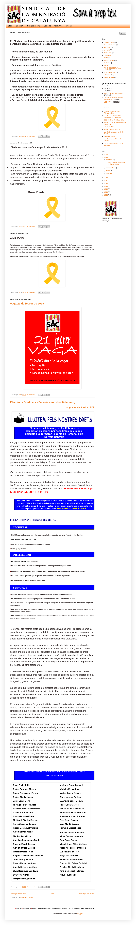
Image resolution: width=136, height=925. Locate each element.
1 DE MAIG (108, 102)
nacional (107, 63)
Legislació (107, 55)
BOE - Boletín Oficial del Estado (114, 120)
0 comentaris (31, 136)
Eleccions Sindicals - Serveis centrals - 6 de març (42, 402)
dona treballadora (110, 45)
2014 (106, 189)
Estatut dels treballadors (112, 129)
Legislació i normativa (53, 26)
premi (106, 65)
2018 (106, 177)
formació (107, 50)
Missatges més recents (18, 894)
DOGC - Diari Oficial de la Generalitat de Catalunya (112, 116)
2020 (106, 154)
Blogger (79, 914)
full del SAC (108, 52)
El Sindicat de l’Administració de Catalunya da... (115, 163)
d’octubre (109, 160)
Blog (10, 26)
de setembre (110, 168)
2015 (106, 186)
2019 (106, 157)
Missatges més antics (86, 894)
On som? (19, 26)
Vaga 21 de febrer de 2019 (27, 303)
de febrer (109, 174)
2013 (106, 192)
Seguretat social (109, 136)
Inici (52, 894)
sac (20, 136)
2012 (106, 195)
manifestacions (109, 60)
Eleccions (107, 47)
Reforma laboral (109, 72)
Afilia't (69, 26)
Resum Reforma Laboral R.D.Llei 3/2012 (112, 112)
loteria (106, 58)
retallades (107, 75)
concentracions (109, 42)
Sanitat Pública (109, 77)
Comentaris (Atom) (26, 897)
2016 (106, 183)
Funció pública (109, 127)
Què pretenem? (33, 26)
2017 (106, 180)
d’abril (108, 171)
